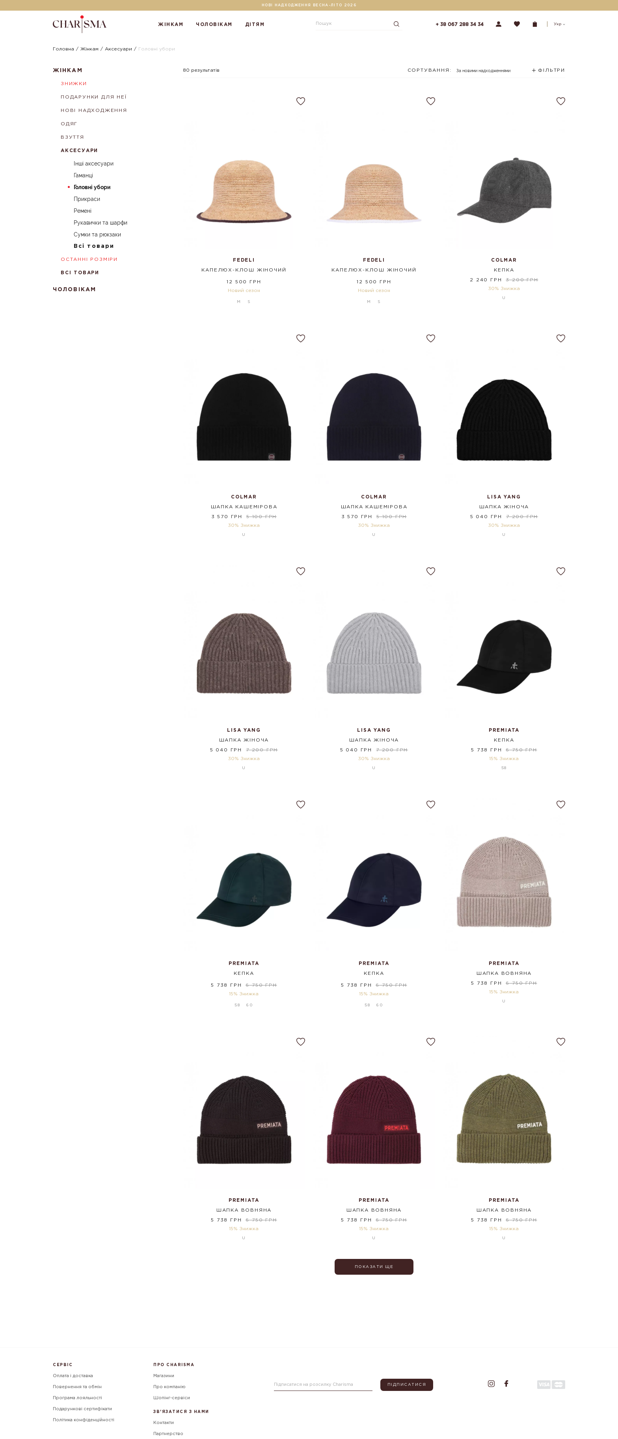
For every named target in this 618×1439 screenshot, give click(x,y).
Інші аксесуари (94, 163)
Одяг (69, 124)
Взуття (72, 137)
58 (504, 764)
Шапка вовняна (504, 969)
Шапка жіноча (504, 503)
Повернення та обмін (77, 1387)
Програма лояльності (77, 1398)
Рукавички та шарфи (100, 222)
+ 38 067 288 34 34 (460, 24)
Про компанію (169, 1387)
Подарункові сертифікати (82, 1409)
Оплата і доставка (73, 1376)
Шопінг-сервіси (171, 1398)
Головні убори (92, 187)
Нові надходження (94, 110)
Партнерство (168, 1434)
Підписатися (406, 1385)
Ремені (82, 211)
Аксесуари (79, 151)
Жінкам (170, 24)
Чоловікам (214, 24)
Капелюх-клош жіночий (243, 270)
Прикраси (87, 199)
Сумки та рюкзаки (97, 234)
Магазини (163, 1376)
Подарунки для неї (94, 97)
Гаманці (83, 175)
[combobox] (459, 73)
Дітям (255, 24)
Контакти (163, 1423)
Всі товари (94, 246)
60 (249, 997)
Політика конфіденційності (83, 1420)
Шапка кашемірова (244, 503)
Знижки (74, 84)
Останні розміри (89, 259)
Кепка (504, 270)
